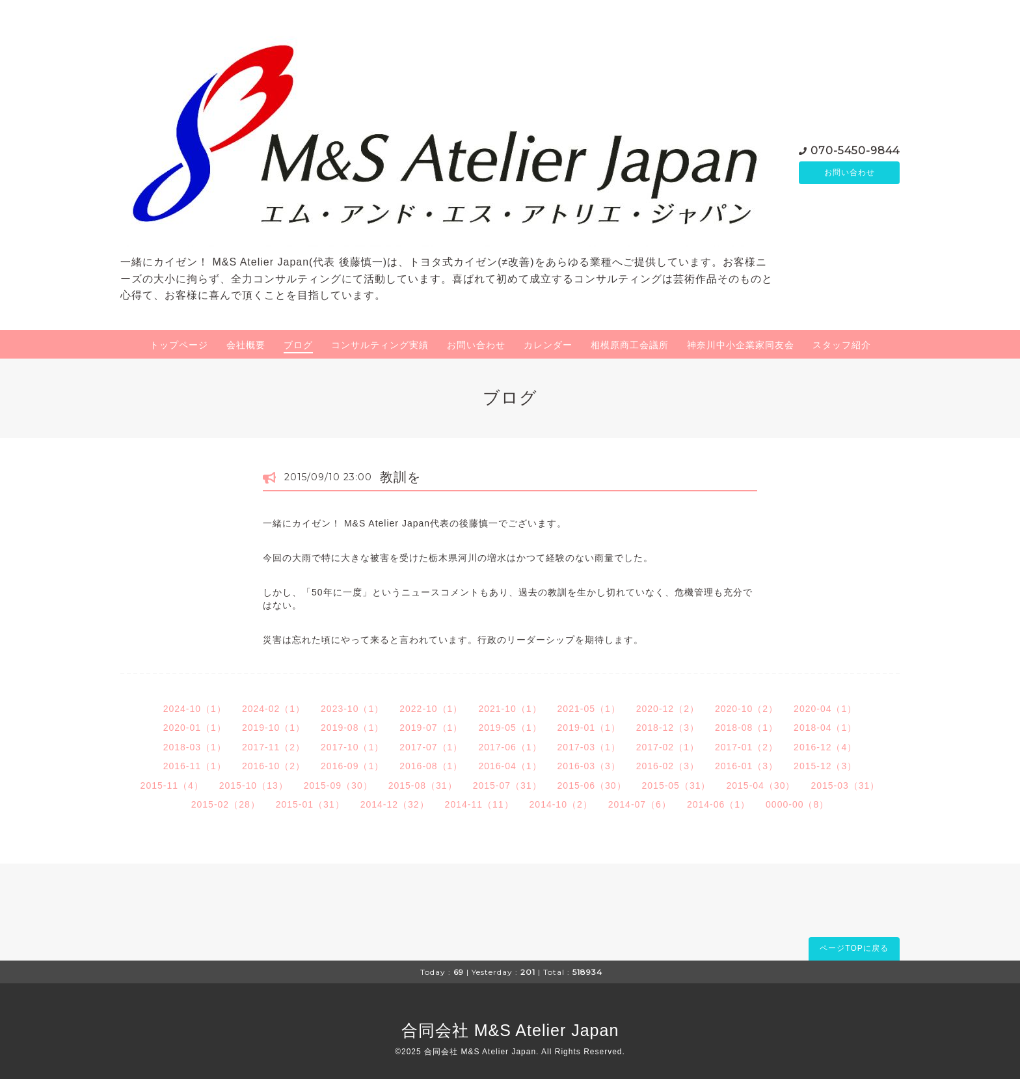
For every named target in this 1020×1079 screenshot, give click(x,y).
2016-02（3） (667, 766)
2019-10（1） (273, 727)
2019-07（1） (431, 727)
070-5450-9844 (855, 149)
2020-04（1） (825, 708)
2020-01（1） (194, 727)
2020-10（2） (746, 708)
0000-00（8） (797, 804)
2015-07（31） (507, 785)
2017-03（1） (589, 747)
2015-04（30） (760, 785)
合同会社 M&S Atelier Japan (510, 1030)
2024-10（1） (194, 708)
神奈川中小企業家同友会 (740, 345)
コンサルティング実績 (380, 345)
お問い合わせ (849, 172)
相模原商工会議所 (630, 345)
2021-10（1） (509, 708)
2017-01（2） (746, 747)
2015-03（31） (845, 785)
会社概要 (245, 345)
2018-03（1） (194, 747)
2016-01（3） (746, 766)
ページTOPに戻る (854, 948)
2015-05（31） (676, 785)
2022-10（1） (431, 708)
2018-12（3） (667, 727)
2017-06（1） (509, 747)
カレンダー (548, 345)
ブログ (298, 345)
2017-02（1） (667, 747)
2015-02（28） (225, 804)
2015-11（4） (172, 785)
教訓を (400, 477)
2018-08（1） (746, 727)
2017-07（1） (431, 747)
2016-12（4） (825, 747)
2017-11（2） (273, 747)
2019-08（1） (352, 727)
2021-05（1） (589, 708)
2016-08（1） (431, 766)
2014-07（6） (639, 804)
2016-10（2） (273, 766)
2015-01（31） (310, 804)
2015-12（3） (825, 766)
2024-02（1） (273, 708)
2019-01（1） (589, 727)
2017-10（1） (352, 747)
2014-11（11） (479, 804)
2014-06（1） (718, 804)
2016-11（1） (194, 766)
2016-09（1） (352, 766)
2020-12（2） (667, 708)
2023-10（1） (352, 708)
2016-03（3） (589, 766)
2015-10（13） (253, 785)
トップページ (179, 345)
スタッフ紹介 (841, 345)
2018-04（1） (825, 727)
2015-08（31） (422, 785)
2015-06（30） (591, 785)
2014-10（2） (561, 804)
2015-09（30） (338, 785)
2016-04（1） (509, 766)
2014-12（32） (394, 804)
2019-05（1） (509, 727)
